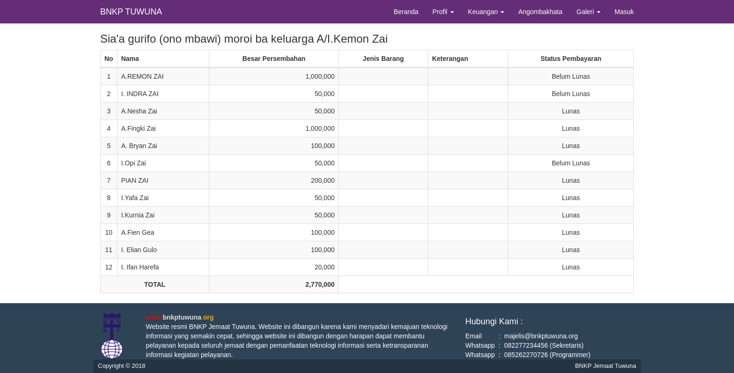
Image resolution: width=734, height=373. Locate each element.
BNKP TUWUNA (131, 11)
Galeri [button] (589, 11)
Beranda (406, 11)
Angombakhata (540, 11)
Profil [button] (443, 11)
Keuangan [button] (486, 11)
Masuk (624, 11)
